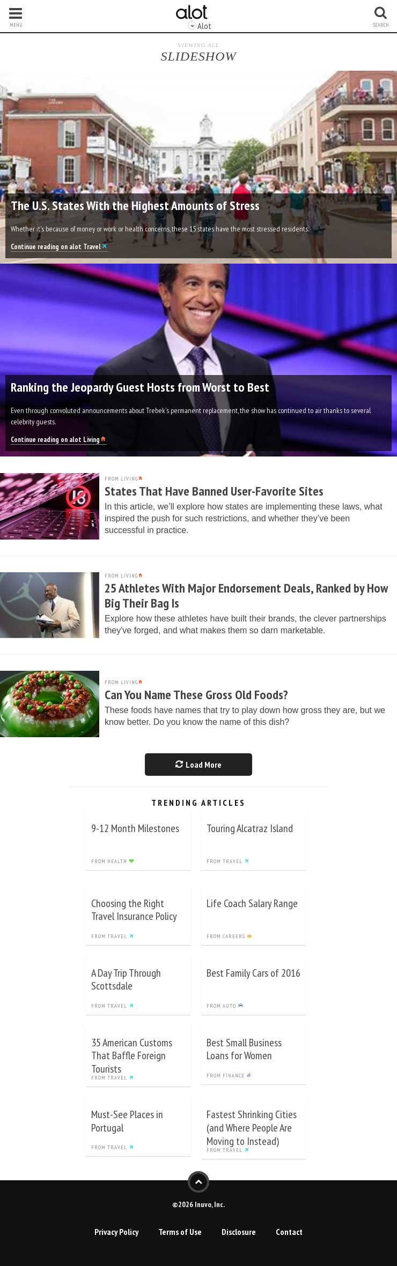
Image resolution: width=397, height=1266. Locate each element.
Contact (289, 1231)
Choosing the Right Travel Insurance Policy (134, 910)
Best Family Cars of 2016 (253, 973)
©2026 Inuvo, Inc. (198, 1204)
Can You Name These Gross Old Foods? (196, 694)
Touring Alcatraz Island (250, 828)
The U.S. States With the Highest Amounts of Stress (135, 205)
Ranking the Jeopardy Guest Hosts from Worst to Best (140, 387)
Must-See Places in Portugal (127, 1121)
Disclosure (239, 1231)
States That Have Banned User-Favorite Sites (214, 491)
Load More (198, 764)
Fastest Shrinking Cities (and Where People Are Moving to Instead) (252, 1127)
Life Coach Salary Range (252, 903)
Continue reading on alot (59, 246)
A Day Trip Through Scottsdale (126, 979)
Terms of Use (180, 1231)
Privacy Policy (116, 1231)
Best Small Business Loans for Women (244, 1049)
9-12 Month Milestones (135, 828)
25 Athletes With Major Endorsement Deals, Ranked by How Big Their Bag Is (246, 595)
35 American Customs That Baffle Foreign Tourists (131, 1056)
